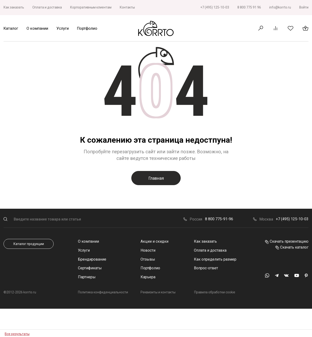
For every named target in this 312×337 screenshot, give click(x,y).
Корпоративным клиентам (90, 7)
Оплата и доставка (47, 7)
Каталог (11, 28)
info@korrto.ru (280, 7)
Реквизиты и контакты (158, 292)
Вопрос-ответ (206, 268)
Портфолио (87, 28)
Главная (156, 178)
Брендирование (92, 259)
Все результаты (17, 334)
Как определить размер (215, 259)
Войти (303, 7)
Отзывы (148, 259)
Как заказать (14, 7)
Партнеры (87, 277)
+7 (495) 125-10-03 (214, 7)
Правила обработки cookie (214, 292)
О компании (37, 28)
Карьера (148, 277)
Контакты (127, 7)
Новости (148, 250)
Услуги (62, 28)
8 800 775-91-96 (219, 219)
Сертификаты (90, 268)
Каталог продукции (28, 244)
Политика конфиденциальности (103, 292)
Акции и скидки (154, 241)
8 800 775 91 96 (249, 7)
